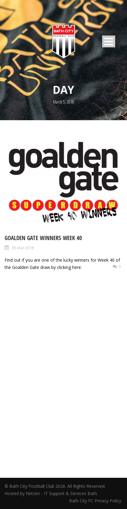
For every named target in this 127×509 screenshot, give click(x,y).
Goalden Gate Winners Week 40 (43, 238)
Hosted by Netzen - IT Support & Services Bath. (51, 493)
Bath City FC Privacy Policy (95, 501)
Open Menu (108, 41)
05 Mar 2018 (23, 247)
